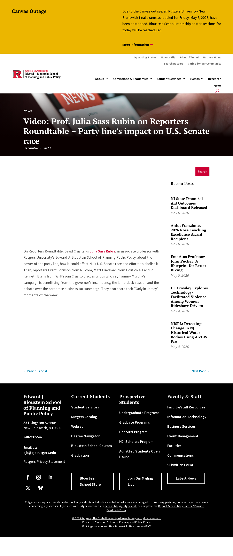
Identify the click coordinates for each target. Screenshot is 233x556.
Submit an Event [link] (180, 465)
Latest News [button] (186, 478)
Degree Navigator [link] (85, 436)
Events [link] (195, 79)
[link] (35, 371)
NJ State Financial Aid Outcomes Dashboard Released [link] (189, 203)
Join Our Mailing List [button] (140, 481)
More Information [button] (135, 44)
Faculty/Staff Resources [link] (186, 407)
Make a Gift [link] (168, 57)
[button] (202, 171)
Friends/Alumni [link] (189, 57)
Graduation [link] (80, 455)
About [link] (99, 79)
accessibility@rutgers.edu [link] (121, 506)
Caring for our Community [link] (204, 63)
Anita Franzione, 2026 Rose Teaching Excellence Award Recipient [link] (188, 232)
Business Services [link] (181, 426)
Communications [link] (180, 455)
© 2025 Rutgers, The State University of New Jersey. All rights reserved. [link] (116, 518)
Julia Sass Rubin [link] (102, 251)
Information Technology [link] (186, 416)
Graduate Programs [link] (134, 422)
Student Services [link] (169, 79)
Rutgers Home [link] (212, 57)
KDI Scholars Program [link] (136, 441)
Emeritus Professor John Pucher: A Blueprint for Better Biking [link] (188, 263)
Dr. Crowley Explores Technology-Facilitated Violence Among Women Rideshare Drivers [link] (189, 296)
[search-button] (217, 91)
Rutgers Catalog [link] (84, 416)
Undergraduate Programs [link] (139, 412)
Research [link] (214, 79)
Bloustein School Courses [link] (91, 445)
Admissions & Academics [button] (130, 79)
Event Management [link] (183, 436)
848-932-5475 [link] (33, 437)
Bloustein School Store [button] (90, 481)
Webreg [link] (77, 426)
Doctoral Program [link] (133, 432)
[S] (183, 171)
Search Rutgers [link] (173, 63)
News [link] (217, 86)
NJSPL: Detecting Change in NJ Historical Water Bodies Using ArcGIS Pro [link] (189, 332)
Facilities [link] (174, 445)
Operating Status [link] (145, 57)
